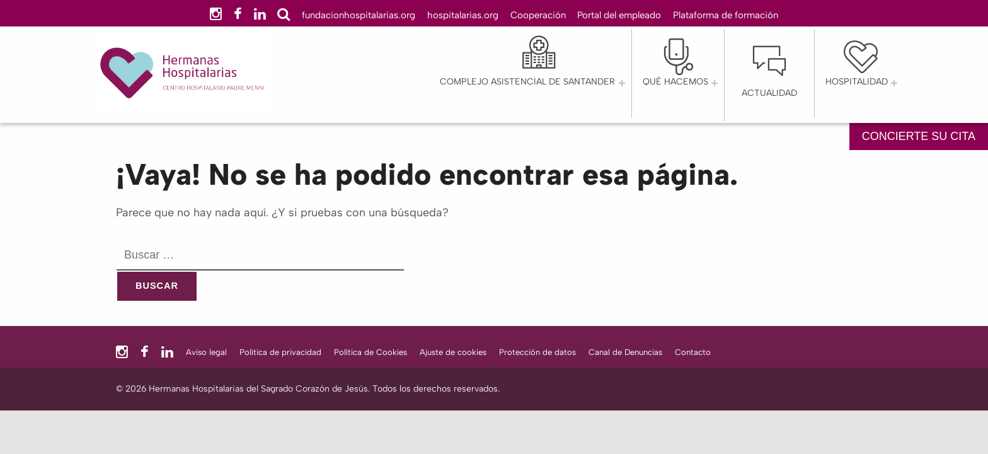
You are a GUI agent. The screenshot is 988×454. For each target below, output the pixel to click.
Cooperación (538, 15)
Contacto (693, 352)
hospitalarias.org (462, 15)
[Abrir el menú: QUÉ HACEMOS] (714, 83)
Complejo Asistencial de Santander (527, 81)
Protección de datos (537, 352)
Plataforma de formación (725, 15)
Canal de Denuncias (625, 352)
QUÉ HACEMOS (675, 81)
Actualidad (769, 93)
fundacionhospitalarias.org (358, 15)
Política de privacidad (280, 352)
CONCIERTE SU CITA (918, 136)
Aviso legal (206, 352)
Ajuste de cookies (453, 352)
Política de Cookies (370, 352)
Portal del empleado (619, 15)
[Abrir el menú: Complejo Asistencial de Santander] (622, 83)
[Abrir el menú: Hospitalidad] (894, 83)
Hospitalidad (856, 81)
